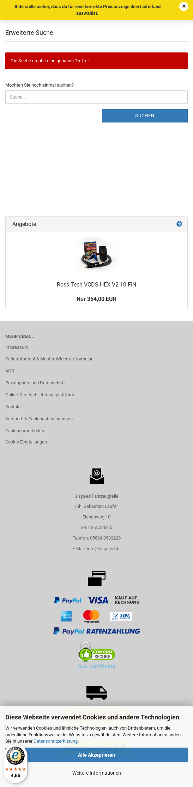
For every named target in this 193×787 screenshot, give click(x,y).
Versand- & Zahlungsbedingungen (39, 418)
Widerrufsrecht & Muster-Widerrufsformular (48, 358)
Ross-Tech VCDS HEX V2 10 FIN (96, 284)
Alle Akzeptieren (96, 755)
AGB (9, 370)
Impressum (16, 347)
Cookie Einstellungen (26, 442)
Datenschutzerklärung (56, 741)
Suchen (145, 115)
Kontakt (13, 406)
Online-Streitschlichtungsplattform (39, 394)
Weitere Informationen (96, 773)
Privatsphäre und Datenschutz (35, 382)
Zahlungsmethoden (24, 430)
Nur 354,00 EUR (96, 299)
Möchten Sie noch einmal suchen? (39, 85)
